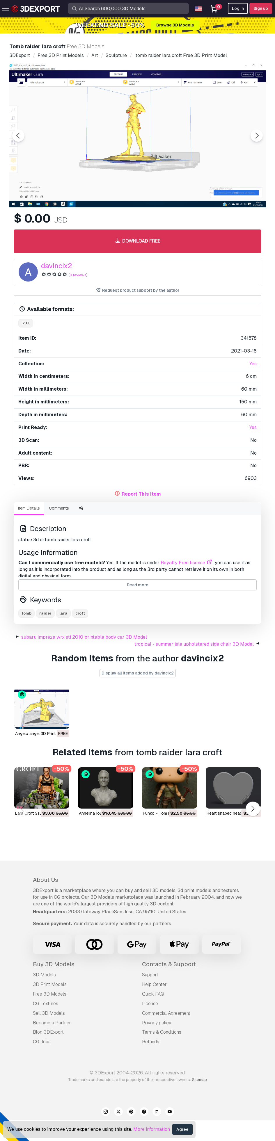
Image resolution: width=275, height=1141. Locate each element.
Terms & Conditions (161, 1053)
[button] (253, 830)
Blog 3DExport (48, 1053)
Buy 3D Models (53, 985)
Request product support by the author (137, 322)
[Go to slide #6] (229, 223)
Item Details (29, 540)
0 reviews (78, 307)
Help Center (154, 1006)
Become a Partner (52, 1044)
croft (80, 634)
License (150, 1025)
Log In (238, 8)
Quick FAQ (153, 1015)
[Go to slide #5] (192, 223)
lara (63, 634)
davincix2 (56, 297)
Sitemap (199, 1100)
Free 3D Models (49, 1015)
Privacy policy (156, 1044)
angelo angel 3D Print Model (41, 754)
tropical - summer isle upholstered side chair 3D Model (194, 665)
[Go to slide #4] (154, 223)
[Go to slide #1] (43, 223)
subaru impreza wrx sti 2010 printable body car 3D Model (84, 658)
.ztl (26, 355)
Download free (137, 273)
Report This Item (141, 526)
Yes (253, 396)
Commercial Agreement (166, 1034)
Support (150, 996)
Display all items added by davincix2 (138, 694)
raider (45, 634)
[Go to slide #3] (117, 223)
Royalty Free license (187, 595)
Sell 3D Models (49, 1034)
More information (151, 1129)
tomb (26, 634)
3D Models (44, 996)
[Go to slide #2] (80, 223)
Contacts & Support (169, 985)
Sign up (260, 8)
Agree (182, 1129)
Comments (59, 540)
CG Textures (45, 1025)
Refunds (150, 1063)
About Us (45, 901)
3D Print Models (50, 1006)
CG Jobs (42, 1063)
